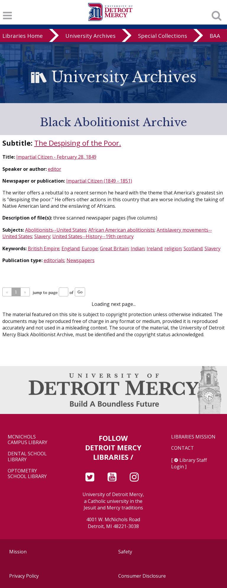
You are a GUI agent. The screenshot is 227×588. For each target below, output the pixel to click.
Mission (18, 551)
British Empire (43, 248)
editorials (54, 260)
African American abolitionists (121, 230)
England (70, 248)
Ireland (154, 248)
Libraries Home (22, 35)
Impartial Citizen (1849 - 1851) (99, 181)
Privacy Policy (24, 576)
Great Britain (114, 248)
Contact (182, 448)
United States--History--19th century (93, 236)
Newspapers (81, 260)
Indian (138, 248)
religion (172, 248)
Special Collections (162, 35)
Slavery (42, 236)
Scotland (193, 248)
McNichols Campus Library (27, 439)
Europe (90, 248)
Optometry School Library (27, 473)
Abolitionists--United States (55, 230)
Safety (125, 551)
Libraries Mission (193, 437)
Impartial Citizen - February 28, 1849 (56, 157)
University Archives (90, 35)
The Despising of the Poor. (77, 143)
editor (54, 169)
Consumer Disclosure (142, 576)
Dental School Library (27, 456)
